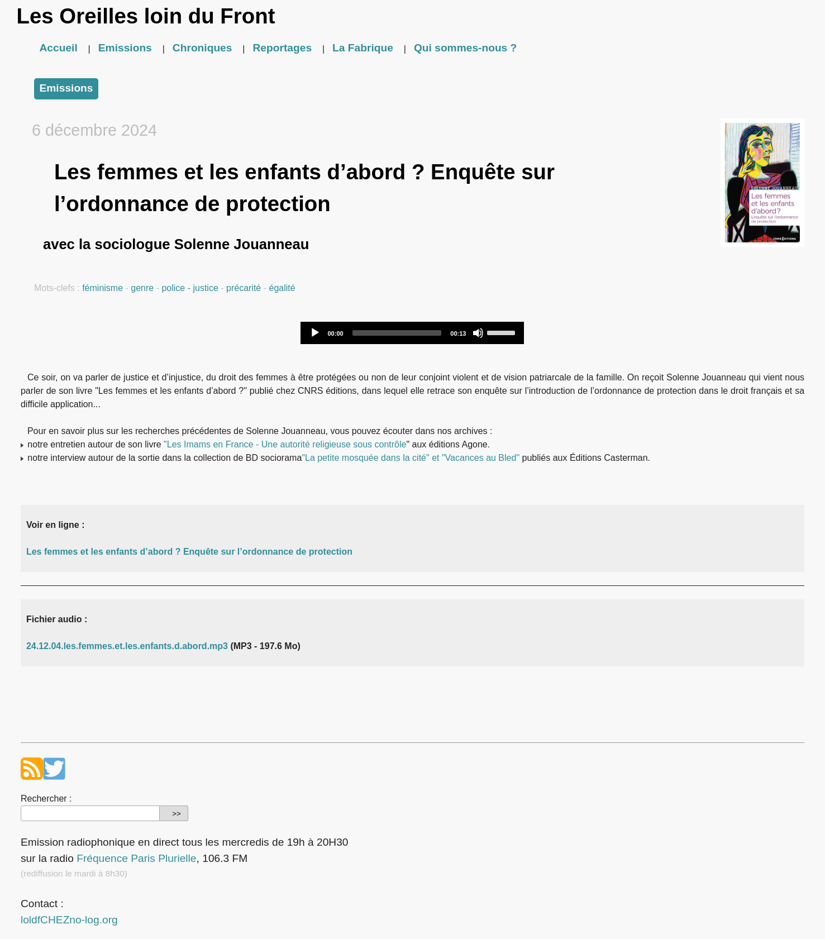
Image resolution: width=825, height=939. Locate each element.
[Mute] (478, 333)
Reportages (282, 48)
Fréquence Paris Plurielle (136, 858)
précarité (243, 288)
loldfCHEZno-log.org (69, 920)
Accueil (59, 48)
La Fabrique (362, 48)
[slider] (397, 333)
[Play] (315, 333)
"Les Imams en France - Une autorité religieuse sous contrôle (285, 444)
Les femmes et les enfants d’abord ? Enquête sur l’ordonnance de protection (189, 551)
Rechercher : (46, 798)
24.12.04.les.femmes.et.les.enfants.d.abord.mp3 (127, 646)
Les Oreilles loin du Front (146, 16)
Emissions (125, 48)
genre (142, 288)
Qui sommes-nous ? (465, 48)
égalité (282, 288)
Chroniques (202, 48)
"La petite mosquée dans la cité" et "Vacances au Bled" (410, 458)
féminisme (102, 288)
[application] (412, 333)
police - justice (189, 288)
